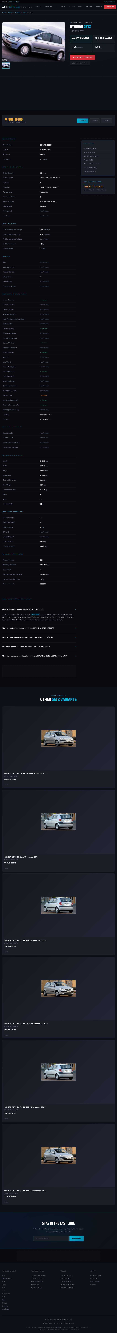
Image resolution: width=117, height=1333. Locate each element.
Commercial (35, 1285)
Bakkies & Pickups (37, 1281)
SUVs (80, 7)
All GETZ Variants (80, 63)
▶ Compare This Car (82, 57)
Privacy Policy (47, 1323)
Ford (3, 1291)
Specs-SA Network (14, 1)
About (38, 7)
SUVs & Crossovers (37, 1278)
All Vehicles (111, 1)
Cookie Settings (69, 1323)
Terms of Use (58, 1323)
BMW (3, 1275)
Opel (3, 1297)
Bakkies (89, 7)
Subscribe (76, 1238)
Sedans (99, 7)
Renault (4, 1303)
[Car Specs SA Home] (17, 7)
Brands (72, 7)
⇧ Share (106, 121)
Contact (48, 7)
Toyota (4, 1285)
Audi (3, 1281)
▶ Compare (110, 7)
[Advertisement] (58, 93)
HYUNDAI (18, 12)
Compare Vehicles (67, 1275)
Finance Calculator (90, 171)
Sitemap (93, 1285)
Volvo (3, 1288)
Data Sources (94, 1281)
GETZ (24, 12)
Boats (106, 1)
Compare (82, 121)
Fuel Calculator (66, 1278)
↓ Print (94, 121)
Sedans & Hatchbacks (38, 1275)
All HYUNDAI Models (90, 148)
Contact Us (93, 1278)
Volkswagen (6, 1294)
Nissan (4, 1300)
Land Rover (5, 1309)
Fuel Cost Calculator (90, 168)
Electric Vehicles (36, 1288)
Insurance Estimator (67, 1288)
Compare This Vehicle (91, 156)
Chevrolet (5, 1306)
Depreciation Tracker (67, 1285)
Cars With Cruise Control (92, 164)
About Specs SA (95, 1275)
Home (63, 7)
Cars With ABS (88, 160)
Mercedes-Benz (7, 1278)
